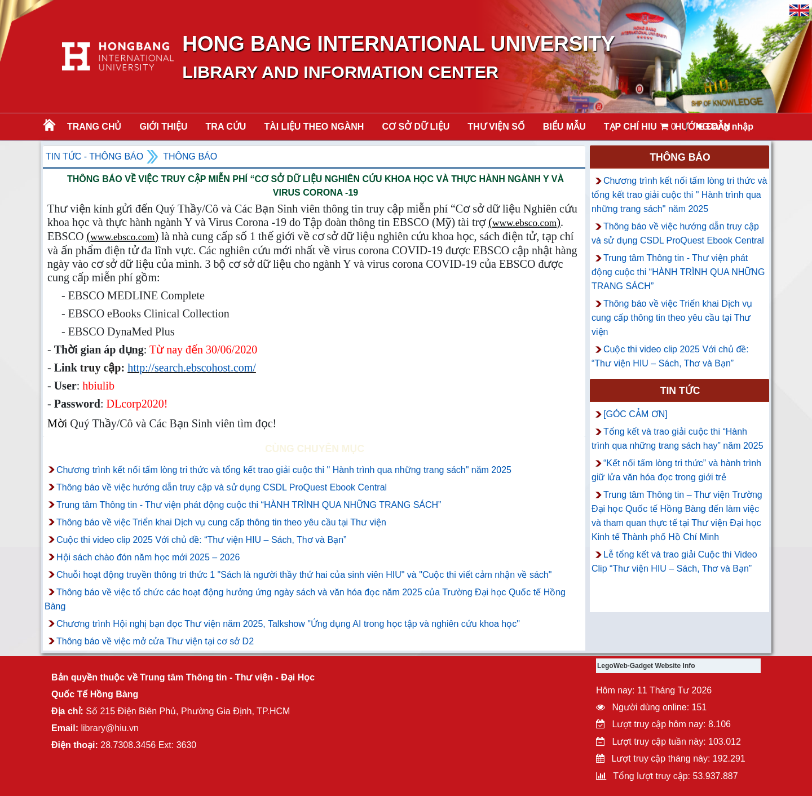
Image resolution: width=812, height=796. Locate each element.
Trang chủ (94, 126)
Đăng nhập (724, 126)
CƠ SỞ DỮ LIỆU (415, 126)
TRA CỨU (226, 126)
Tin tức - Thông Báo (94, 156)
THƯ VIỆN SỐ (496, 126)
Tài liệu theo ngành (314, 126)
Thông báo (190, 156)
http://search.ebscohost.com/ (191, 367)
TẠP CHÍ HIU (630, 126)
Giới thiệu (163, 126)
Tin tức (680, 390)
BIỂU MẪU (564, 126)
